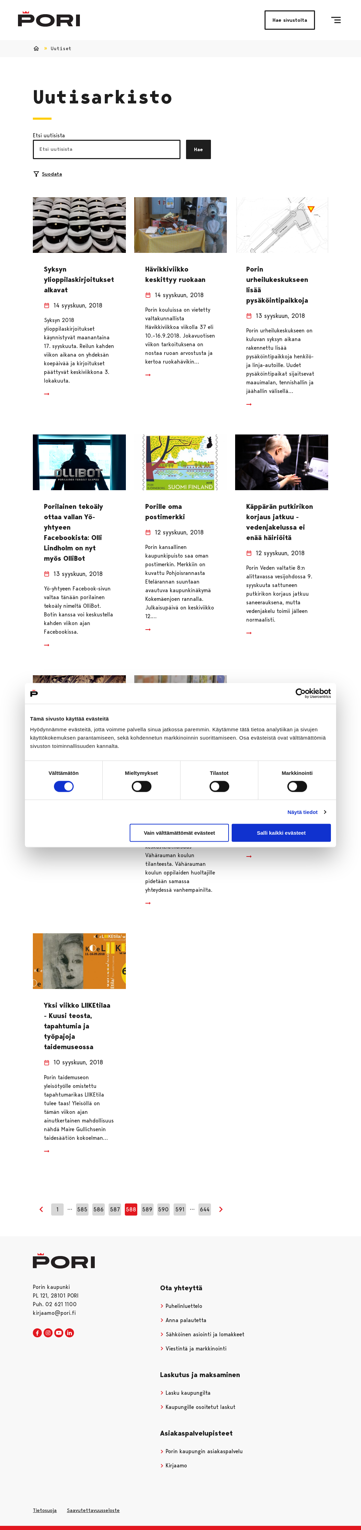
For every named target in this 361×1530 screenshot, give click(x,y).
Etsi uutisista (49, 135)
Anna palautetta (183, 1320)
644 (205, 1209)
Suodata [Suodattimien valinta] (48, 174)
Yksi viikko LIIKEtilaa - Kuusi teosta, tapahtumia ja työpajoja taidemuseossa (77, 1026)
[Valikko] (336, 20)
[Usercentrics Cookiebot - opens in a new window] (300, 693)
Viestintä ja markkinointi (193, 1348)
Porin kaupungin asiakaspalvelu (201, 1451)
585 (82, 1209)
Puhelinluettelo (181, 1306)
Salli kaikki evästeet (281, 833)
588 (131, 1209)
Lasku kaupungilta (185, 1393)
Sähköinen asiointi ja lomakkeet (202, 1334)
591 (179, 1209)
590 (163, 1209)
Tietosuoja (45, 1510)
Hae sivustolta (289, 20)
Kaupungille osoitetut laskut (197, 1407)
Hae (198, 149)
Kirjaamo (173, 1465)
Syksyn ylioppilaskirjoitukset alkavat (79, 279)
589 (147, 1209)
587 (115, 1209)
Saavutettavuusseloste (93, 1510)
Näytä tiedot (303, 812)
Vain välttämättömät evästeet (179, 833)
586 (98, 1209)
